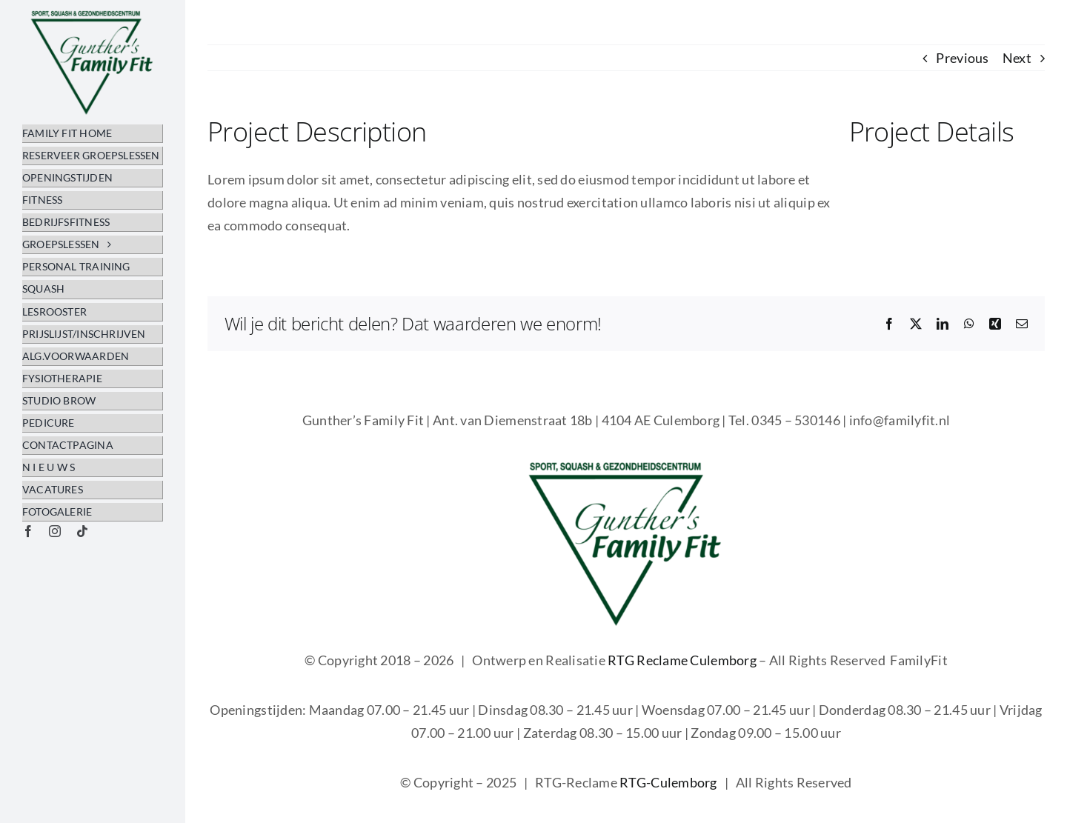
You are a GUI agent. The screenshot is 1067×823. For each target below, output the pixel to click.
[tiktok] (82, 531)
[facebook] (28, 531)
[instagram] (55, 531)
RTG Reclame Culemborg (682, 660)
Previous (962, 58)
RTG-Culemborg (668, 782)
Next (1017, 58)
